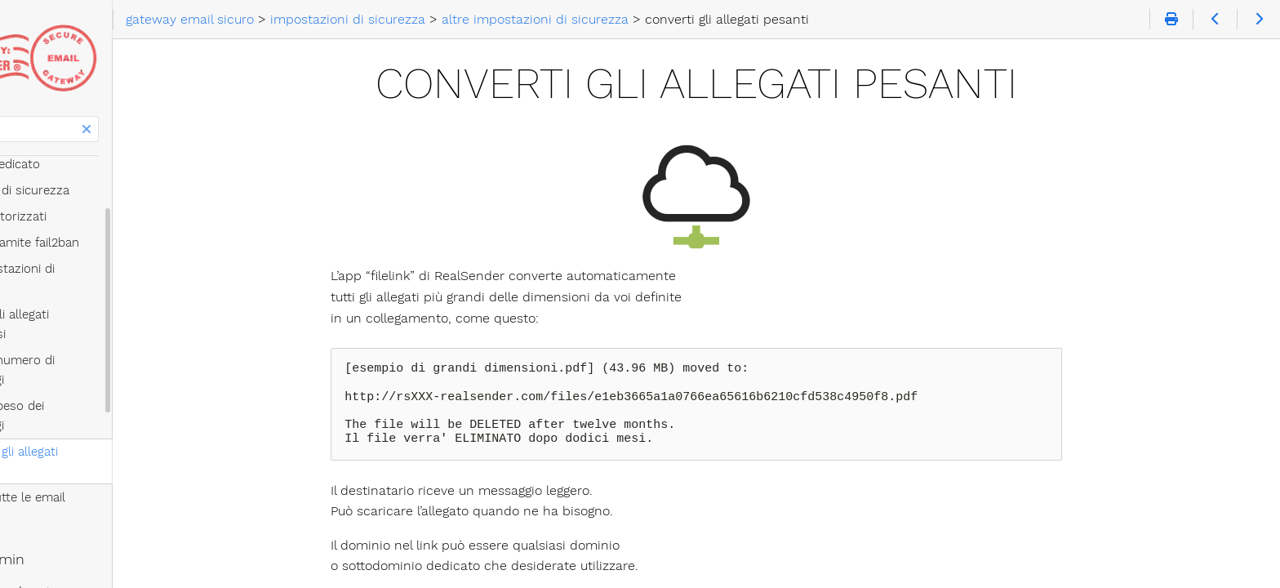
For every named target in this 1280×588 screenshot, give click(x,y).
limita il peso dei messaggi (127, 347)
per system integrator (88, 507)
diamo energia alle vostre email (122, 540)
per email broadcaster (90, 474)
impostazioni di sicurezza (98, 190)
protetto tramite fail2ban (109, 242)
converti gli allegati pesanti (128, 373)
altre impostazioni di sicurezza (126, 268)
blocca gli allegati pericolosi (130, 294)
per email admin (69, 442)
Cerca (14, 116)
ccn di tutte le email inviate (129, 399)
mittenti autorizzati (93, 216)
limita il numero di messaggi (132, 321)
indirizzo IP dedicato (83, 164)
